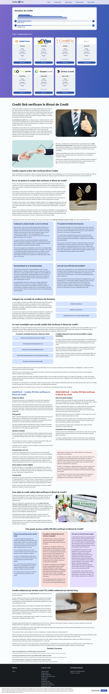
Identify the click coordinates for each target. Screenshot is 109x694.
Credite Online (45, 673)
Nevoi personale (79, 2)
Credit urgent (44, 678)
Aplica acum (22, 62)
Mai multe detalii (22, 59)
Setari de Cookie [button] (95, 690)
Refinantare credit (46, 686)
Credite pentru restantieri (47, 684)
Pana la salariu (91, 2)
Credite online (57, 2)
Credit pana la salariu (46, 683)
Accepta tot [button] (103, 690)
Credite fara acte (45, 681)
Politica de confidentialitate (77, 671)
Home (48, 2)
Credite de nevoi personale (48, 676)
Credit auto (44, 679)
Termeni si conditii (75, 673)
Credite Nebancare (46, 674)
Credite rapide (68, 2)
